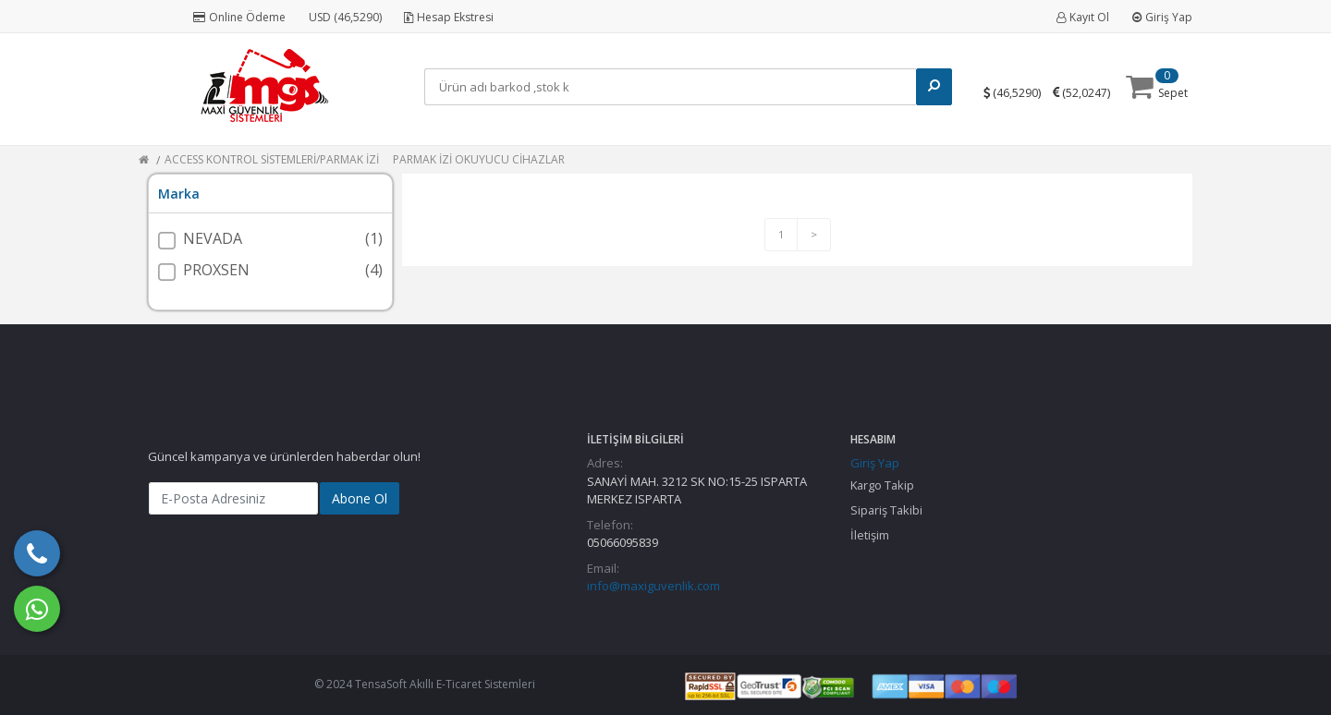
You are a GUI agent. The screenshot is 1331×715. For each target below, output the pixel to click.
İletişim (869, 535)
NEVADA (212, 238)
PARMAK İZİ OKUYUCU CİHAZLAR (479, 159)
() (1020, 92)
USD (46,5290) (345, 17)
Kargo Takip (882, 485)
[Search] (674, 86)
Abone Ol (359, 498)
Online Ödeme (239, 17)
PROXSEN (216, 270)
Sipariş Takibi (886, 510)
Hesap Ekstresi (449, 17)
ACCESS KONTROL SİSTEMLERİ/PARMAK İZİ (272, 159)
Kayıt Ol (1082, 17)
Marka (179, 193)
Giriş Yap (1162, 17)
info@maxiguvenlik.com (653, 585)
